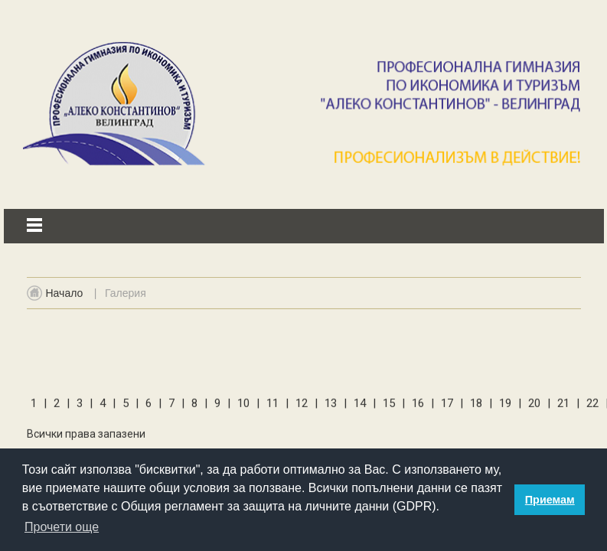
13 (332, 405)
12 (303, 405)
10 (245, 405)
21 (565, 405)
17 (448, 405)
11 (274, 405)
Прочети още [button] (61, 526)
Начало (64, 298)
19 (506, 405)
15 (390, 405)
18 (477, 405)
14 (361, 405)
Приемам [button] (550, 500)
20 (535, 405)
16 (419, 405)
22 (594, 405)
